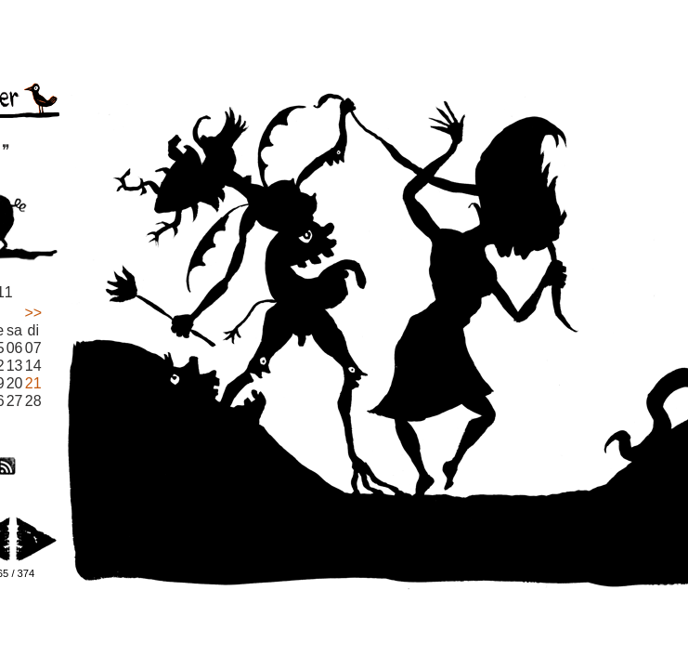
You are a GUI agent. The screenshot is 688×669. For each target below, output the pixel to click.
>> (33, 313)
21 (33, 383)
